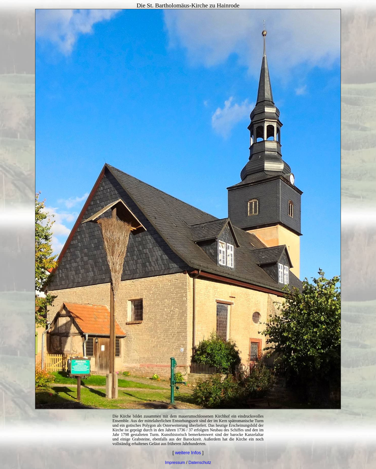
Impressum (175, 462)
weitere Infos (188, 452)
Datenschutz (200, 462)
